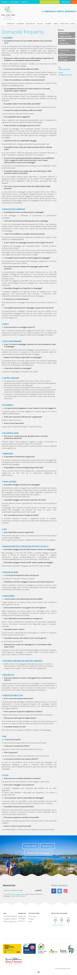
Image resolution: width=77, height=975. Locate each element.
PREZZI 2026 (65, 2)
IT (74, 2)
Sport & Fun (64, 24)
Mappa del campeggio (63, 58)
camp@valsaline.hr (65, 75)
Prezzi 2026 (31, 846)
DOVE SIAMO (14, 2)
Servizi (56, 24)
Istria (30, 921)
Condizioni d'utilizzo (10, 919)
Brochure (48, 846)
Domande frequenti (10, 916)
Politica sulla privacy (17, 894)
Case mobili (20, 24)
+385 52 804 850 (64, 69)
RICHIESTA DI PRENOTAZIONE (50, 2)
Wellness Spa (30, 24)
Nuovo (72, 24)
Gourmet (48, 24)
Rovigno (31, 919)
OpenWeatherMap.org (58, 925)
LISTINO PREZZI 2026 (63, 41)
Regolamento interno (64, 51)
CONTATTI (24, 2)
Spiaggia (40, 24)
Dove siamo (33, 916)
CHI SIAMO (4, 2)
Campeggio (10, 24)
